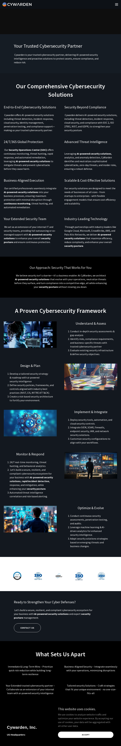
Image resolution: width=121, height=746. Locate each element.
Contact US (27, 627)
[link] (17, 4)
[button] (116, 4)
